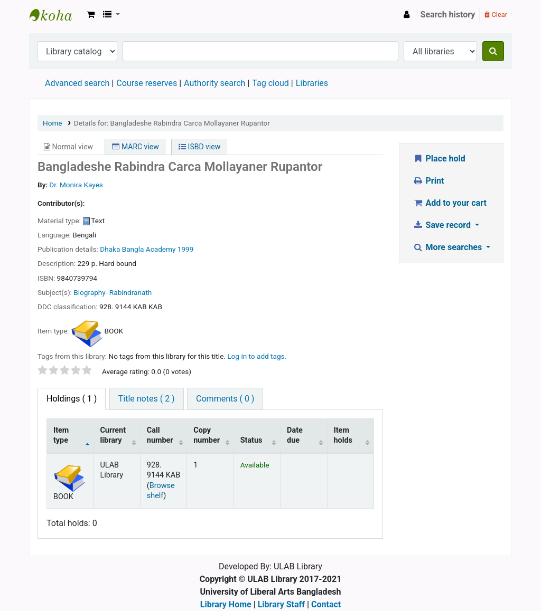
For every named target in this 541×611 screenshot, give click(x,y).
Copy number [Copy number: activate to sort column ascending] (206, 435)
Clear (495, 14)
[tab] (146, 399)
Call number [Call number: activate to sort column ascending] (160, 435)
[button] (90, 14)
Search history (448, 14)
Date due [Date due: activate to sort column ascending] (295, 435)
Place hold (439, 159)
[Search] (493, 51)
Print (428, 181)
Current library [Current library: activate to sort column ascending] (113, 435)
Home (52, 123)
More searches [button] (448, 247)
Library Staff (281, 604)
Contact (326, 604)
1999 (186, 249)
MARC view (135, 146)
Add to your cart (450, 203)
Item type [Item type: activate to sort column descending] (61, 435)
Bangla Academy (149, 249)
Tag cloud (270, 83)
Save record (443, 225)
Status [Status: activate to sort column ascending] (251, 440)
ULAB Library (56, 14)
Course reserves (146, 83)
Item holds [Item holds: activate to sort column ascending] (343, 435)
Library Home (225, 604)
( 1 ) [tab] (71, 399)
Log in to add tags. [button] (256, 356)
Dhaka (110, 249)
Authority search (214, 83)
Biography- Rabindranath (112, 292)
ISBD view (199, 146)
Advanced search (77, 83)
